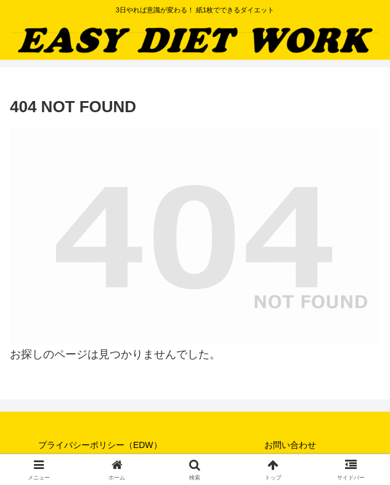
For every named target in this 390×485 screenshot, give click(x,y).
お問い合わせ (290, 445)
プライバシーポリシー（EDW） (100, 445)
